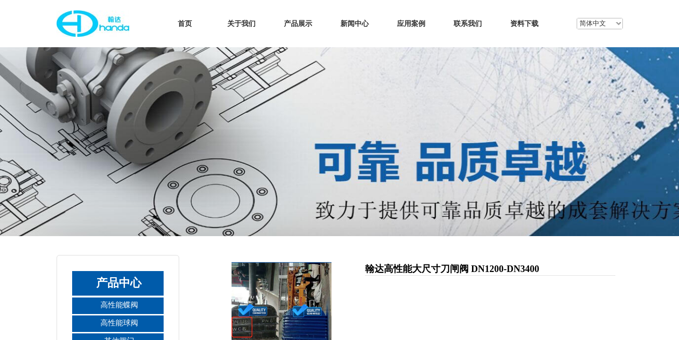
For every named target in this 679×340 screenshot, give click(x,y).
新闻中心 (354, 23)
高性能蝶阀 (119, 305)
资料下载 (524, 23)
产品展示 (298, 23)
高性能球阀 (119, 323)
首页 (185, 23)
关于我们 (241, 23)
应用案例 (411, 23)
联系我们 (468, 23)
